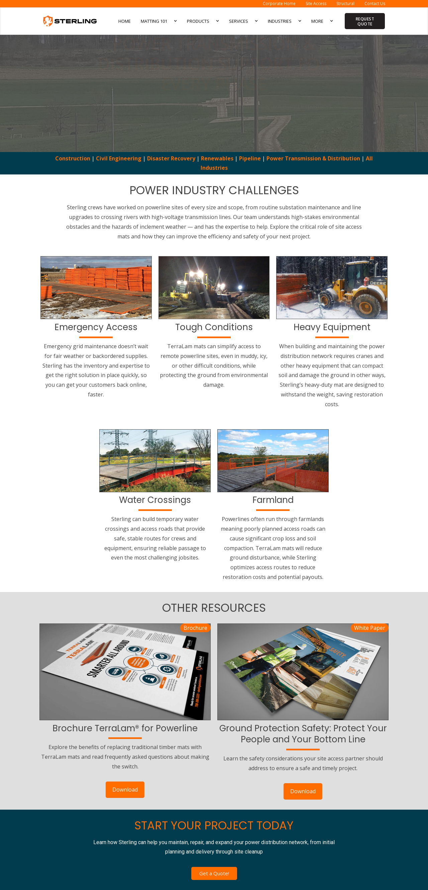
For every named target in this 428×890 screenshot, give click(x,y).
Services (243, 21)
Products (203, 21)
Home (124, 21)
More (322, 21)
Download (125, 789)
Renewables (217, 158)
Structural (345, 3)
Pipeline (250, 158)
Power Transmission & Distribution (313, 158)
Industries (284, 21)
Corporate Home (279, 3)
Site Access (316, 3)
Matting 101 (159, 21)
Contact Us (374, 3)
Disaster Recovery (171, 158)
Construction (72, 158)
